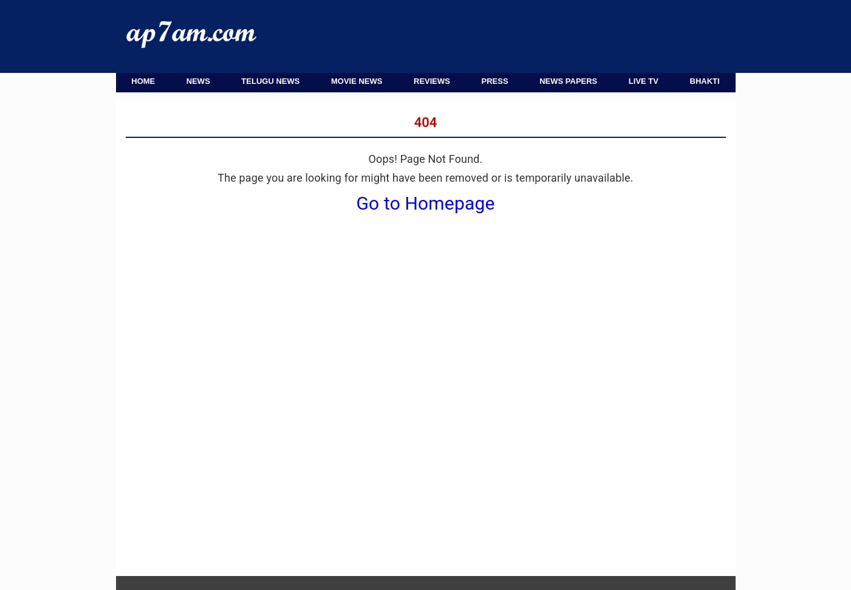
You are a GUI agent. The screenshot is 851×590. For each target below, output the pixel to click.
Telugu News (270, 81)
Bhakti (705, 81)
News (198, 81)
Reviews (432, 81)
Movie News (357, 81)
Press (495, 81)
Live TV (643, 81)
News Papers (568, 81)
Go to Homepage (426, 203)
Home (143, 81)
